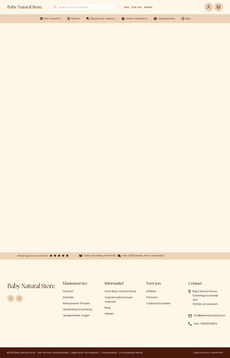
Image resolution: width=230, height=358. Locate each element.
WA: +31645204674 (205, 323)
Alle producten (50, 18)
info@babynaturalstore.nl (209, 315)
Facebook (10, 298)
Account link (208, 7)
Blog (126, 7)
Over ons (137, 7)
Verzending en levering (77, 309)
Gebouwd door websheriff (208, 352)
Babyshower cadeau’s (100, 18)
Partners (152, 297)
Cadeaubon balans (158, 303)
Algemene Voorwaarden (85, 352)
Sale (185, 18)
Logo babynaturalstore (25, 7)
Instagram (19, 298)
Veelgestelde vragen (76, 315)
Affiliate (148, 7)
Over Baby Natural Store (120, 291)
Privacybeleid (109, 352)
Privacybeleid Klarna (131, 352)
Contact (68, 291)
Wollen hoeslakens (134, 18)
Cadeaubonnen (164, 18)
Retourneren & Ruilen (76, 303)
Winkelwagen (218, 7)
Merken (73, 18)
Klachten (68, 297)
